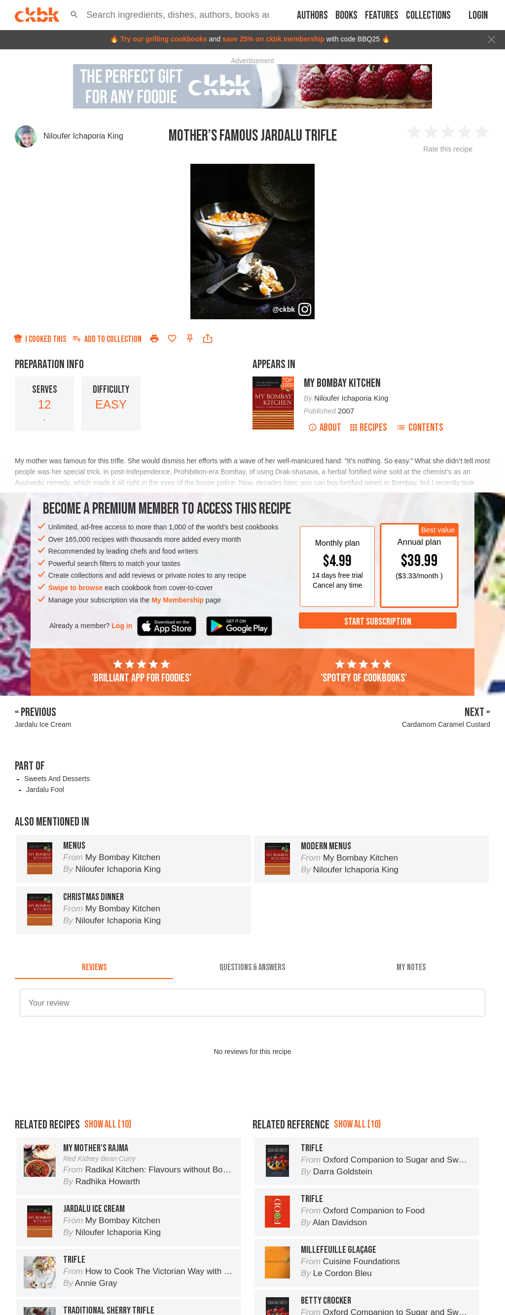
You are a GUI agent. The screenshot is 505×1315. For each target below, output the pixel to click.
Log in (121, 626)
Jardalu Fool (45, 789)
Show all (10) (107, 1124)
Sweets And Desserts (57, 779)
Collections (428, 15)
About (324, 427)
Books (346, 15)
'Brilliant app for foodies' (141, 671)
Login (478, 15)
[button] (74, 15)
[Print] (154, 338)
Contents (419, 427)
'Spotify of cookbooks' (364, 671)
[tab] (94, 967)
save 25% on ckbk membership (273, 39)
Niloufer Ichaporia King (83, 136)
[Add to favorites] (172, 338)
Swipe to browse (75, 588)
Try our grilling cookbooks (163, 39)
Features (381, 15)
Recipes (368, 427)
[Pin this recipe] (190, 338)
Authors (312, 15)
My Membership (177, 600)
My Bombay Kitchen (342, 383)
